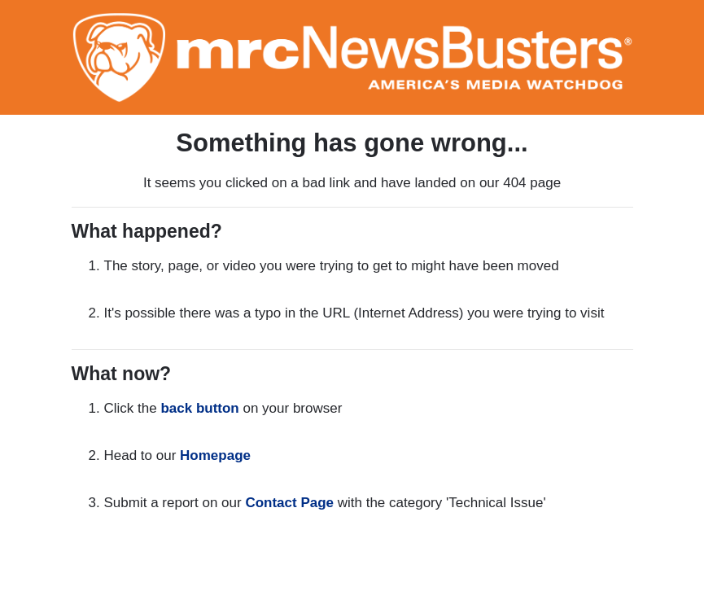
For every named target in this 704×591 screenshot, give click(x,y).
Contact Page (289, 502)
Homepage (215, 455)
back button (199, 408)
